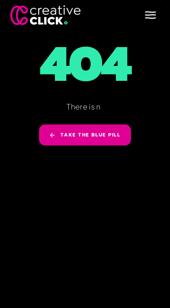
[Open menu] (150, 15)
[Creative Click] (45, 15)
